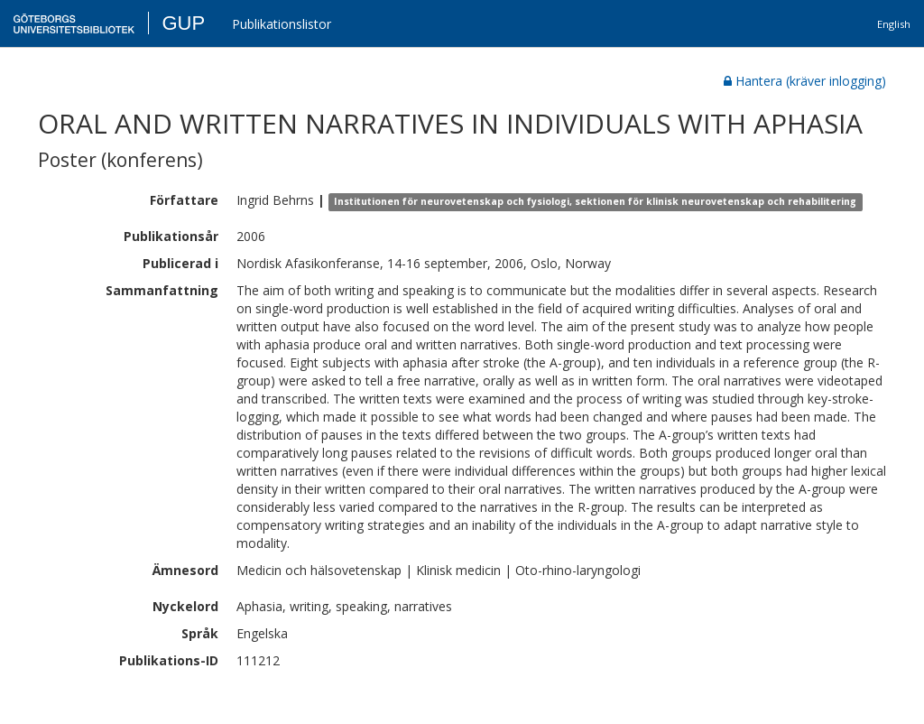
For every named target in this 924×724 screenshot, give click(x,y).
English (893, 24)
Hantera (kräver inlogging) (805, 80)
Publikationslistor (281, 23)
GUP (183, 23)
